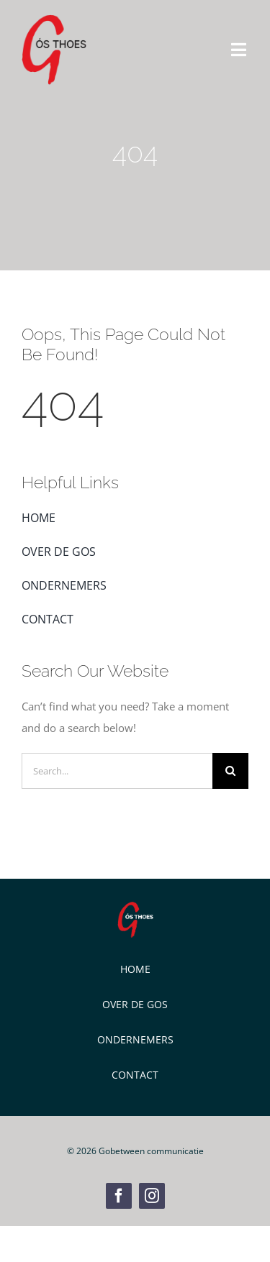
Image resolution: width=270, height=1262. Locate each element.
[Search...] (117, 771)
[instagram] (152, 1196)
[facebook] (119, 1196)
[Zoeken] (230, 771)
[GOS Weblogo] (54, 19)
